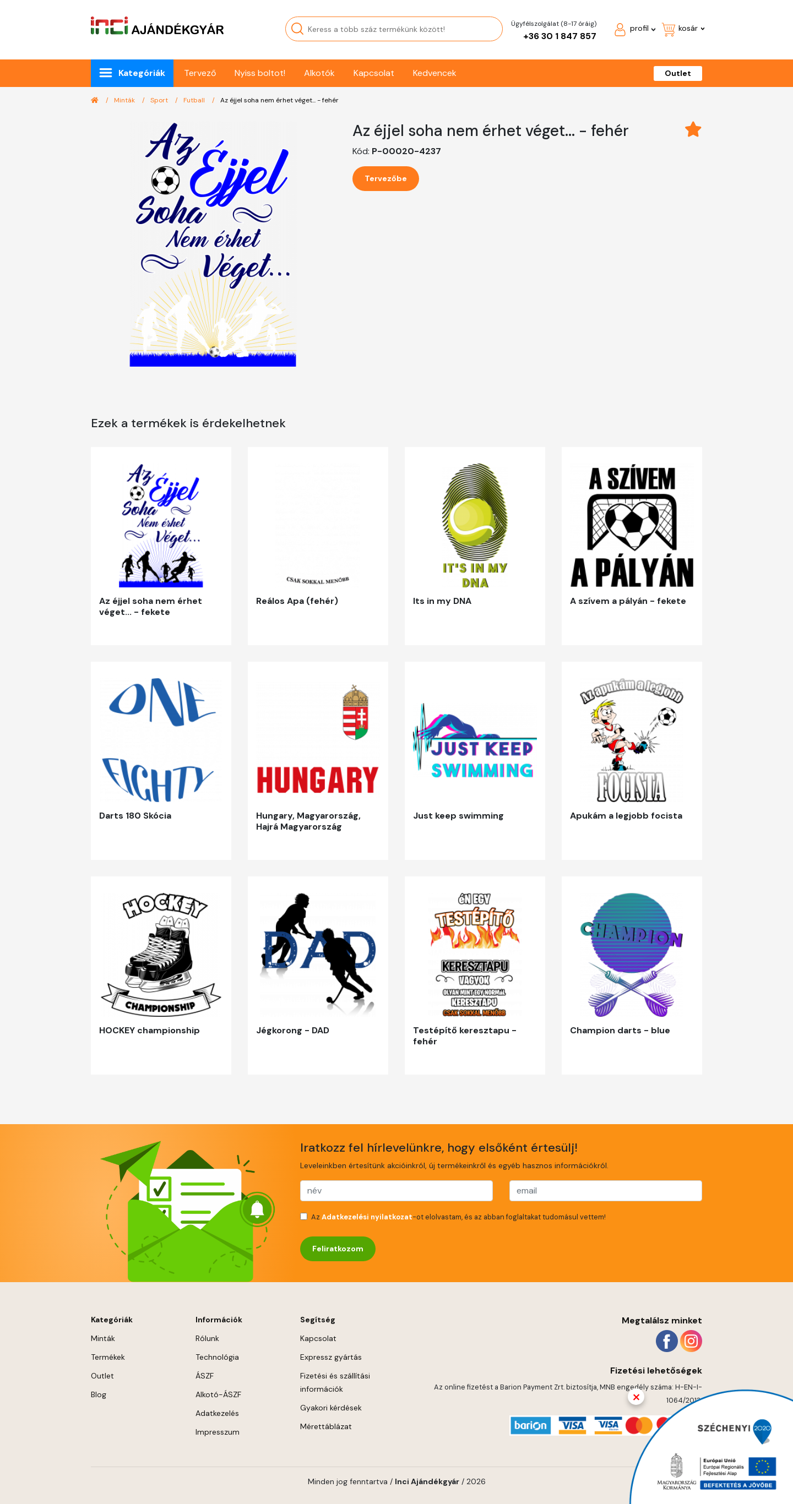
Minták (125, 100)
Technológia (217, 1357)
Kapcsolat (374, 73)
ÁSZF (204, 1376)
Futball (195, 100)
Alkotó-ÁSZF (218, 1394)
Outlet (678, 73)
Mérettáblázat (326, 1426)
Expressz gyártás (331, 1357)
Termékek (108, 1357)
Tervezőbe (386, 178)
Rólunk (207, 1338)
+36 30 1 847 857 (559, 36)
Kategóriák (141, 73)
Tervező (200, 73)
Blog (98, 1394)
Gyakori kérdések (331, 1408)
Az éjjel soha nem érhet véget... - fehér (279, 100)
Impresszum (217, 1432)
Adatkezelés (217, 1413)
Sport (160, 100)
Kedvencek (435, 73)
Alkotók (319, 73)
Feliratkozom (337, 1249)
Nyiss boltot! (260, 73)
